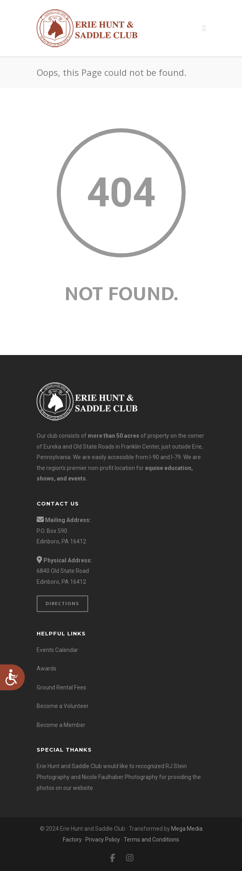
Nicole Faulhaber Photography (120, 777)
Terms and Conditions (151, 839)
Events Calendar (57, 650)
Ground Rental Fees (61, 687)
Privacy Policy (102, 839)
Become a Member (61, 725)
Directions (62, 603)
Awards (46, 668)
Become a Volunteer (63, 706)
